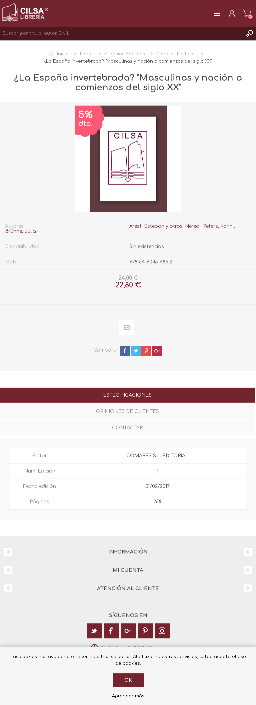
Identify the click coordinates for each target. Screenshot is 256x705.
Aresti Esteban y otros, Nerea (164, 226)
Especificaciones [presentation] (127, 395)
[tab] (127, 396)
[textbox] (121, 33)
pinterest (146, 351)
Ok (128, 680)
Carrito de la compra (246, 13)
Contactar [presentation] (127, 427)
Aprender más (128, 696)
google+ (157, 351)
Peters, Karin (218, 226)
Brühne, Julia (20, 231)
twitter (136, 351)
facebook (125, 351)
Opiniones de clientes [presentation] (127, 411)
